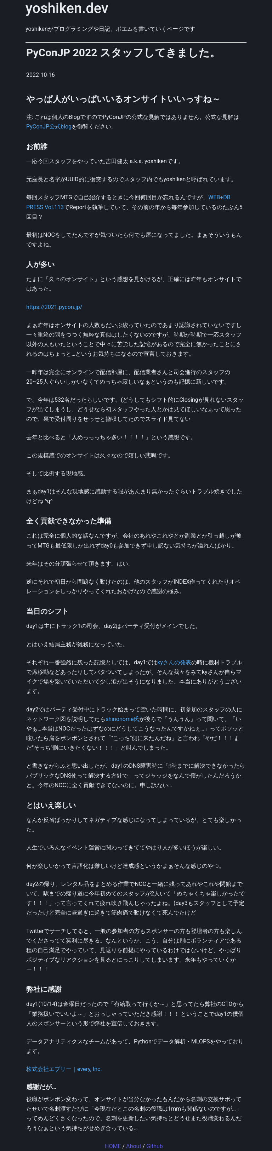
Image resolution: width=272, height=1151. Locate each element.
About (133, 1146)
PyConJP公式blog (49, 126)
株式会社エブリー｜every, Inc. (64, 1069)
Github (154, 1146)
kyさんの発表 (174, 662)
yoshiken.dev (67, 8)
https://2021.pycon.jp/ (54, 307)
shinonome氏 (122, 719)
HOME (113, 1146)
